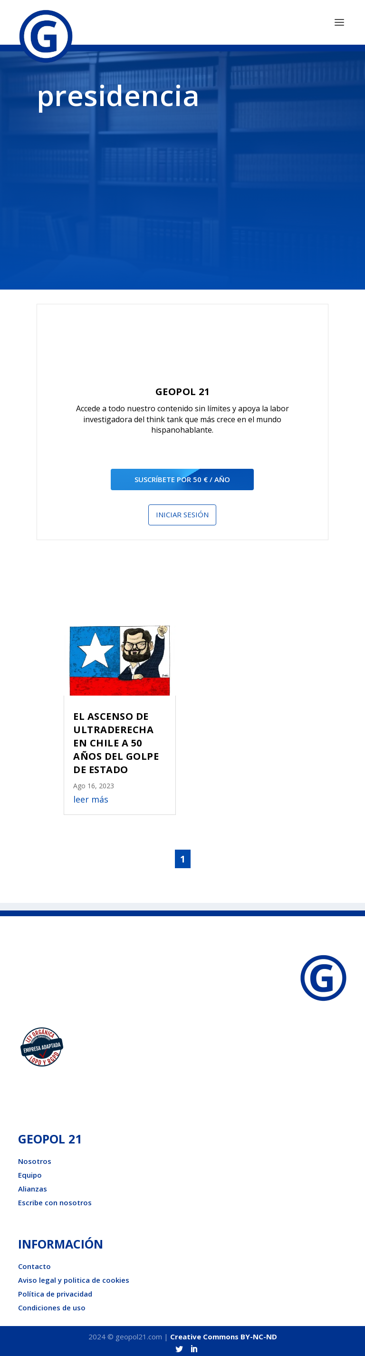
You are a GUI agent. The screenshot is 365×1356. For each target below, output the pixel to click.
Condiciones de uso (52, 1304)
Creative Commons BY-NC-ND (223, 1333)
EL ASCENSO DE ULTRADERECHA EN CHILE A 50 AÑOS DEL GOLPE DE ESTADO (116, 740)
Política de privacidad (55, 1291)
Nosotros (34, 1158)
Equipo (30, 1172)
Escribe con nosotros (55, 1199)
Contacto (34, 1263)
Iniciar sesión (182, 511)
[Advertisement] (182, 191)
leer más (90, 796)
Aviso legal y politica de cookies (73, 1277)
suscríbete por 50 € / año (182, 476)
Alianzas (32, 1186)
